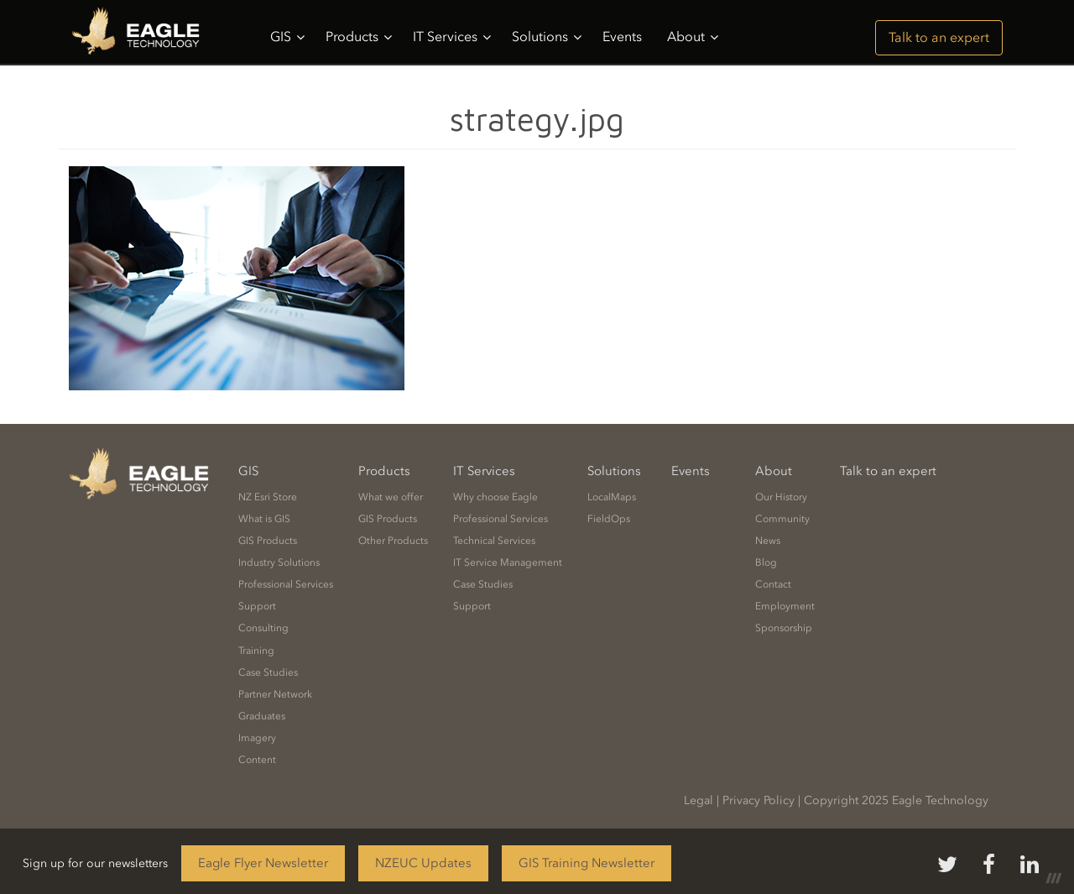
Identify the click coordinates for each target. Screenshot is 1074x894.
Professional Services (285, 584)
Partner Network (275, 694)
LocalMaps (611, 497)
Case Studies (268, 672)
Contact (773, 584)
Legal (698, 800)
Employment (785, 606)
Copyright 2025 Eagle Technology (896, 800)
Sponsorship (783, 628)
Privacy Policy (758, 800)
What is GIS (264, 519)
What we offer (390, 497)
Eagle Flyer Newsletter (263, 862)
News (767, 540)
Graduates (261, 716)
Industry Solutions (279, 562)
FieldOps (608, 519)
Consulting (263, 628)
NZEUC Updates (423, 862)
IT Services (452, 37)
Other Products (393, 540)
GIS (287, 37)
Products (359, 37)
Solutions (546, 37)
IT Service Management (507, 562)
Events (622, 36)
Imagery (257, 738)
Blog (766, 562)
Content (257, 760)
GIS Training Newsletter (586, 862)
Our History (781, 497)
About (692, 37)
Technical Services (494, 540)
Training (256, 650)
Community (782, 519)
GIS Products (267, 540)
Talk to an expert (939, 37)
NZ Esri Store (267, 497)
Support (257, 606)
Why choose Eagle (495, 497)
